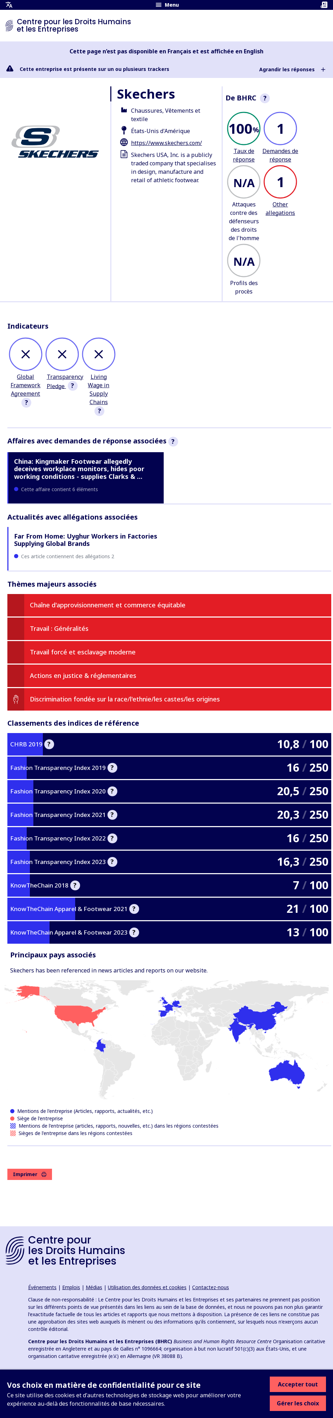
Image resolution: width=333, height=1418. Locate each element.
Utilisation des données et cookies (147, 1287)
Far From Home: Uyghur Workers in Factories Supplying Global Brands (85, 540)
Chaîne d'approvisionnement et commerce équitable (107, 605)
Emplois (71, 1287)
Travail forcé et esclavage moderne (83, 652)
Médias (94, 1287)
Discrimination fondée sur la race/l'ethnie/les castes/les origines (125, 699)
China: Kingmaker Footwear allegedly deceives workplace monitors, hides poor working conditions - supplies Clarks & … (79, 469)
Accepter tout (298, 1384)
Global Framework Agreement (25, 385)
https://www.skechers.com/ (166, 143)
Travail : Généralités (59, 628)
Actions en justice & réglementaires (83, 675)
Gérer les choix (298, 1403)
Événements (42, 1287)
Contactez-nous (210, 1287)
